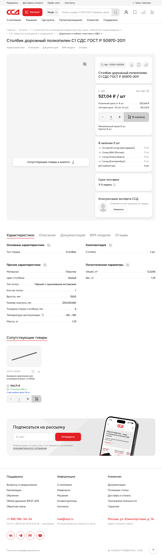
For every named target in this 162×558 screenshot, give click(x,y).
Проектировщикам (70, 20)
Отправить (68, 436)
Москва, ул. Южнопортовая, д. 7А (131, 519)
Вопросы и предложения (22, 484)
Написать (119, 209)
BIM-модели (68, 47)
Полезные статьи (118, 490)
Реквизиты (12, 2)
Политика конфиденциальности (23, 550)
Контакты (70, 2)
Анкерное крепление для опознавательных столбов (21, 377)
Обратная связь (16, 506)
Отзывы (83, 47)
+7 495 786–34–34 (19, 519)
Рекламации (14, 490)
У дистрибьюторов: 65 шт (18, 392)
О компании (14, 20)
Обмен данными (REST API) (23, 501)
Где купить (48, 20)
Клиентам (93, 20)
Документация (50, 47)
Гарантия (113, 506)
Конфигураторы (67, 501)
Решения (31, 20)
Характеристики (16, 47)
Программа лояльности (122, 501)
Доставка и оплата (33, 2)
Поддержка (110, 20)
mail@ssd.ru (65, 519)
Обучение (13, 495)
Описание (33, 47)
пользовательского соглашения (30, 448)
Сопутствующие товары (27, 338)
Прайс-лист (54, 2)
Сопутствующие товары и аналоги (51, 162)
